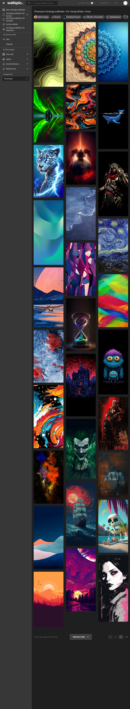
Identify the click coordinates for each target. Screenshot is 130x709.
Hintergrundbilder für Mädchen (14, 29)
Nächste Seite (81, 637)
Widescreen (9, 69)
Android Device (11, 64)
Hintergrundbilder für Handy (15, 14)
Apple (7, 59)
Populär (9, 44)
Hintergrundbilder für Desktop (14, 19)
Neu (8, 39)
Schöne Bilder (10, 24)
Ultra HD (8, 54)
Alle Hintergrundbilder (14, 10)
